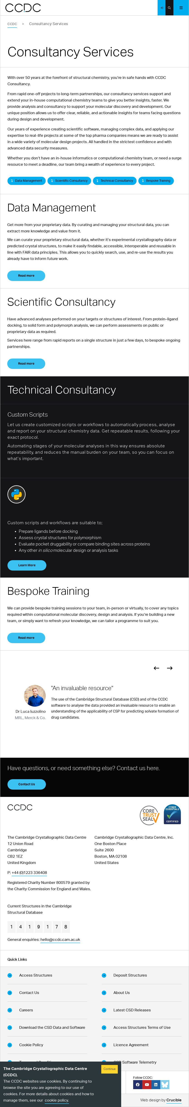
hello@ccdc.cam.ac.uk (60, 940)
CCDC (12, 24)
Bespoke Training (156, 180)
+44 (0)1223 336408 (29, 873)
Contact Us (26, 784)
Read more (26, 275)
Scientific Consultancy (69, 180)
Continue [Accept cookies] (110, 1069)
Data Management (26, 180)
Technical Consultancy (115, 180)
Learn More (26, 565)
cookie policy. (57, 1100)
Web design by (161, 1100)
